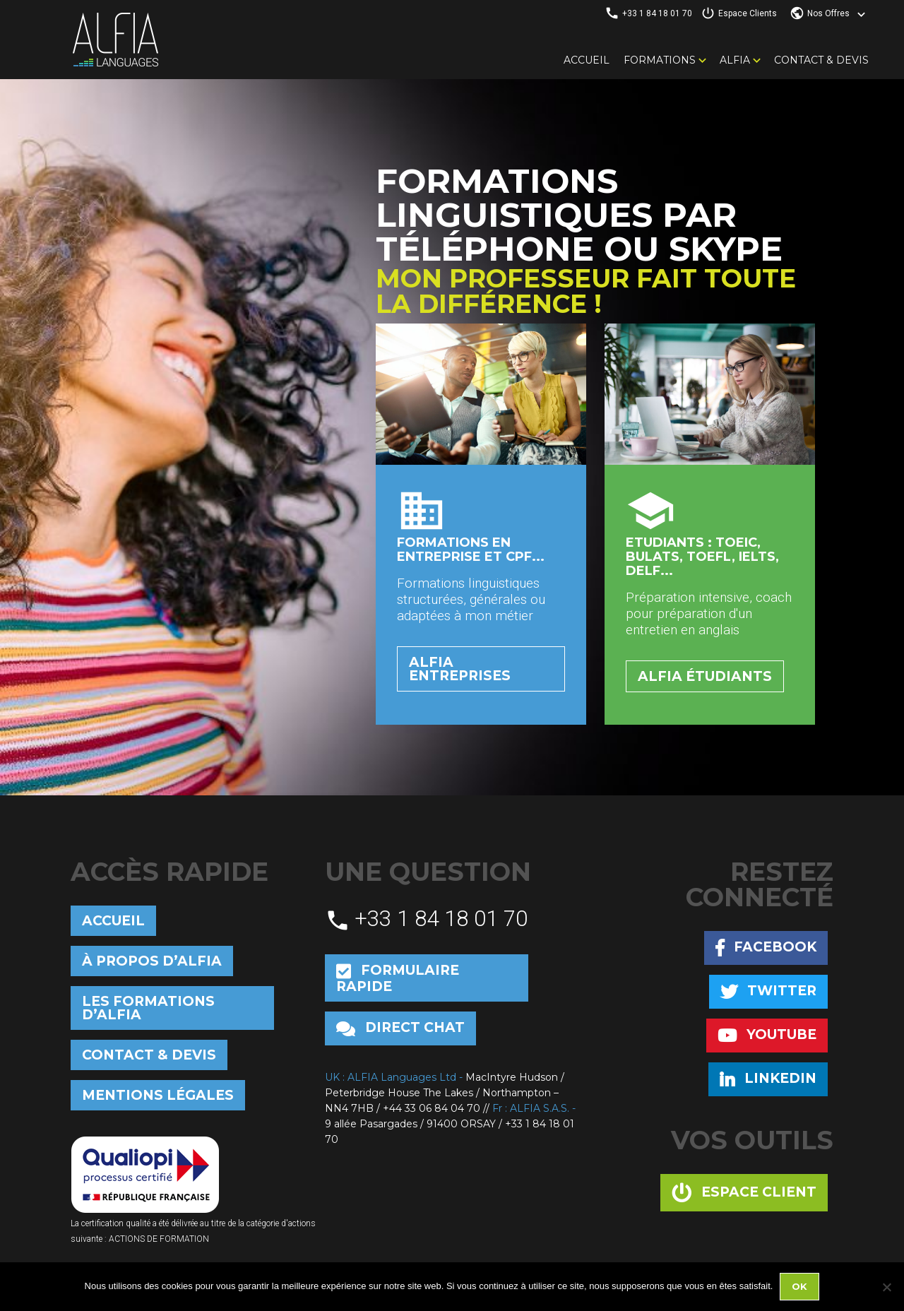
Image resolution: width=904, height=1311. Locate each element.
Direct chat (400, 1028)
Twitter (768, 991)
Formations (660, 60)
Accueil (586, 60)
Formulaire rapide (397, 978)
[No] (886, 1287)
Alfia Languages (115, 39)
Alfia (735, 60)
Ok (799, 1286)
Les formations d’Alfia (148, 1008)
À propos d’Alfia (152, 961)
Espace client (744, 1193)
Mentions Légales (158, 1095)
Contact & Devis (821, 60)
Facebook (765, 947)
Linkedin (768, 1079)
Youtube (767, 1035)
